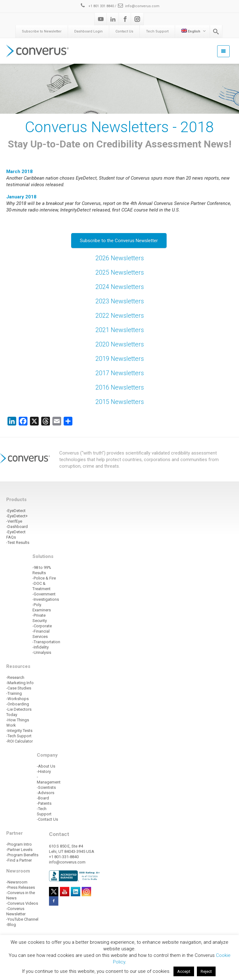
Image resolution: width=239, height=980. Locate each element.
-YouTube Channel (22, 919)
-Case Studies (18, 688)
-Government (44, 594)
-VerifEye (14, 521)
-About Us (46, 766)
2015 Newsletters (119, 401)
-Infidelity (40, 647)
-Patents (44, 803)
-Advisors (45, 792)
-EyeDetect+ (17, 516)
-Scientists (46, 787)
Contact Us (124, 31)
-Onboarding (17, 704)
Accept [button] (183, 971)
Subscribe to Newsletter (41, 31)
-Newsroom (16, 882)
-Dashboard (17, 526)
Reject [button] (206, 971)
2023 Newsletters (119, 301)
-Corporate (42, 626)
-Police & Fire (44, 578)
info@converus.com (138, 6)
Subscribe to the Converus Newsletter (119, 240)
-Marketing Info (20, 682)
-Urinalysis (41, 652)
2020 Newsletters (119, 344)
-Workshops (17, 698)
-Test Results (17, 542)
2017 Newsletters (119, 373)
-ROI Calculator (19, 741)
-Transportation (46, 641)
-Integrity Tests (19, 730)
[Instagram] (137, 19)
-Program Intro (19, 844)
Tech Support (157, 31)
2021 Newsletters (119, 330)
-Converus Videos (22, 903)
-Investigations (45, 599)
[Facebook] (125, 19)
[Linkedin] (113, 19)
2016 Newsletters (119, 387)
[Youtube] (101, 19)
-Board (43, 798)
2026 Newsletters (119, 258)
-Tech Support (19, 736)
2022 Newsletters (119, 315)
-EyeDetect (16, 510)
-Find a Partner (19, 860)
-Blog (11, 924)
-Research (15, 677)
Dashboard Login (88, 31)
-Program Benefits (22, 855)
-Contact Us (47, 819)
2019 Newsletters (119, 358)
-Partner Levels (19, 849)
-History (44, 771)
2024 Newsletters (119, 287)
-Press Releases (20, 887)
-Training (14, 693)
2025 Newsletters (119, 272)
